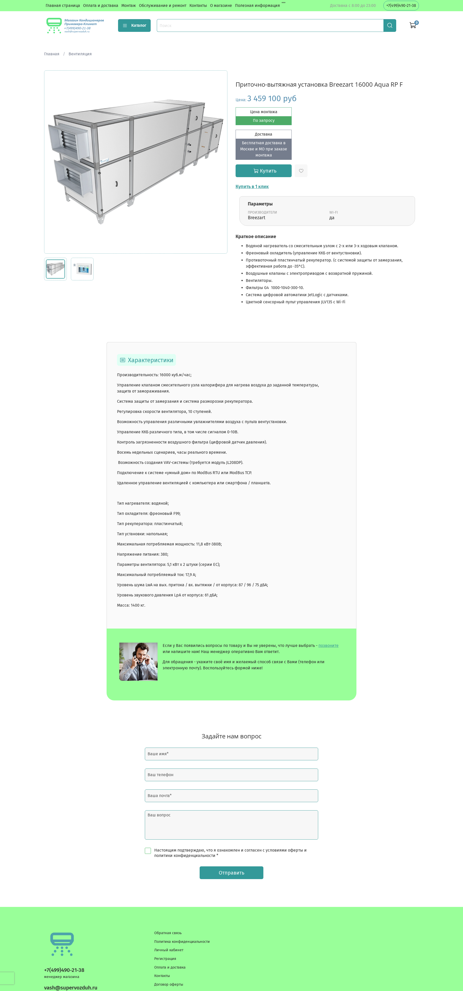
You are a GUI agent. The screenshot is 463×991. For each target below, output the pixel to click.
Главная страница (63, 5)
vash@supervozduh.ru (70, 988)
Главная (51, 53)
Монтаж (128, 5)
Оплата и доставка (100, 5)
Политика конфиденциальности (182, 942)
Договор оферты (168, 984)
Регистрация (165, 959)
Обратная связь (168, 933)
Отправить (231, 873)
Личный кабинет (168, 950)
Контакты (198, 5)
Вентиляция (80, 53)
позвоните (328, 645)
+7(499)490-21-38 (401, 5)
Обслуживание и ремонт (162, 5)
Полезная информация (257, 5)
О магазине (221, 5)
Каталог (134, 25)
